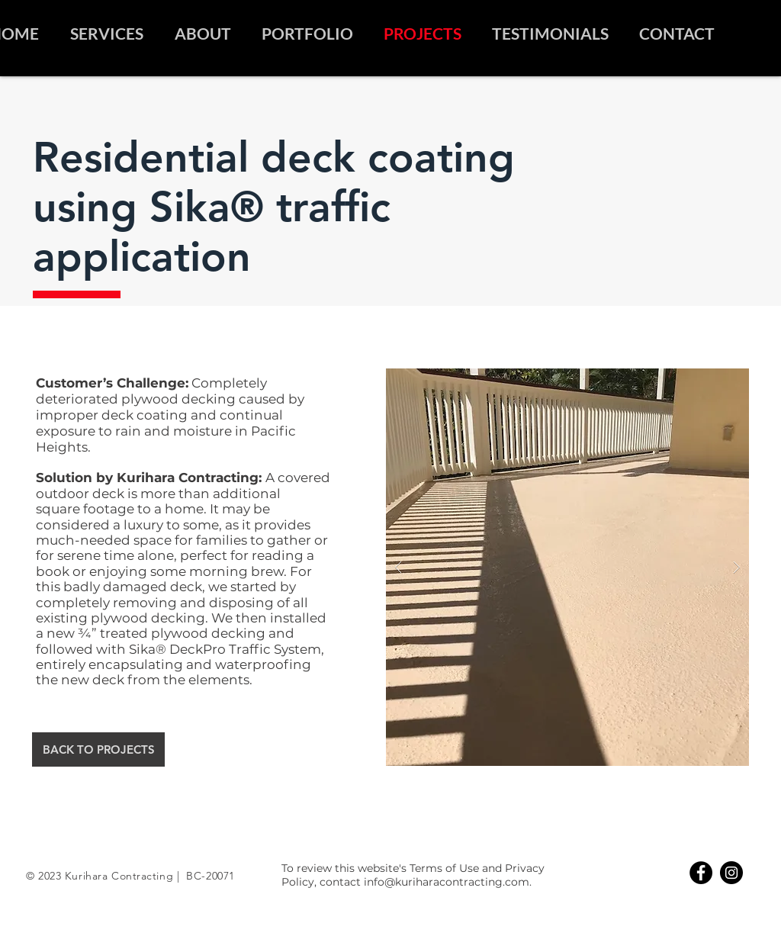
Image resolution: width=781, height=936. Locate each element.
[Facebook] (700, 872)
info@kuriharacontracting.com (446, 882)
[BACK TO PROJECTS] (98, 749)
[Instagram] (731, 872)
